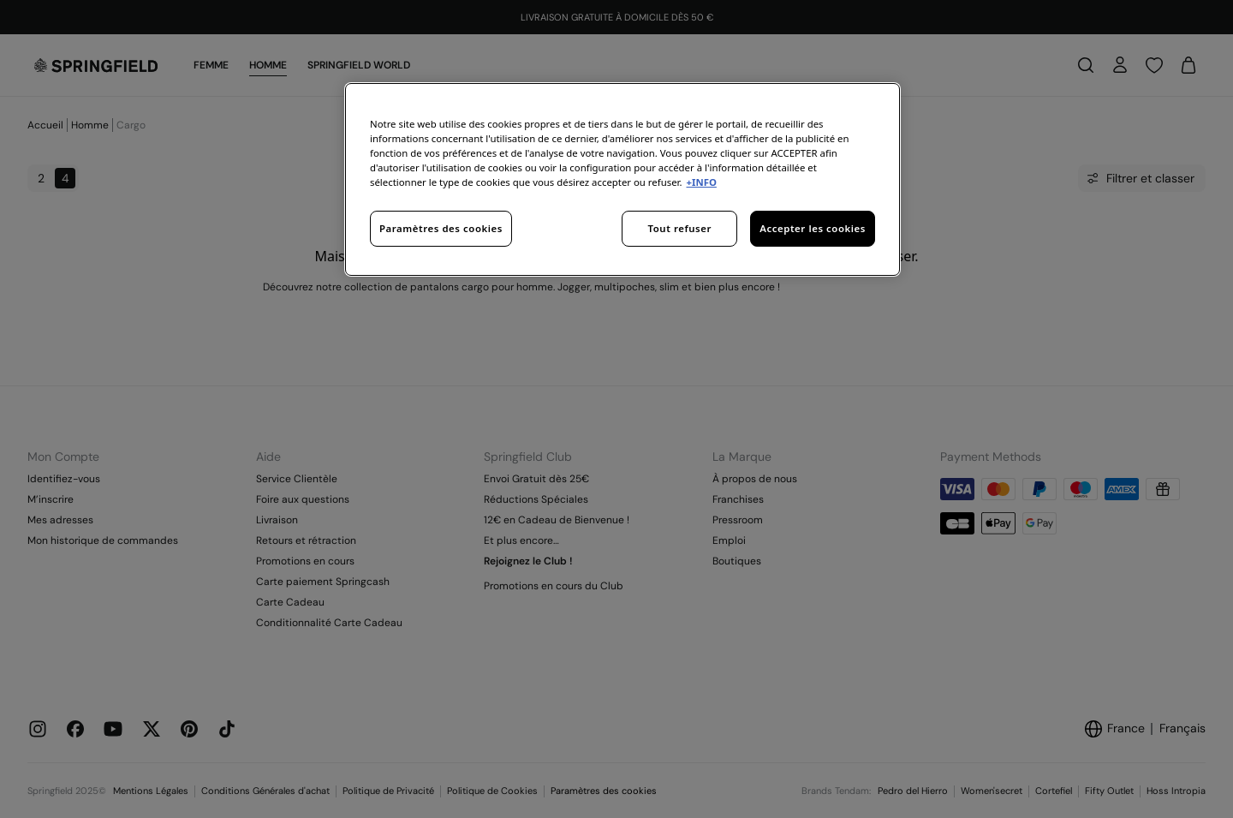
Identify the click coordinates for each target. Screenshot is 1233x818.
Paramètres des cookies (441, 228)
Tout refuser (680, 228)
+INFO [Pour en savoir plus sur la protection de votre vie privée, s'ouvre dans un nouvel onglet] (701, 182)
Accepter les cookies (812, 228)
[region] (622, 179)
